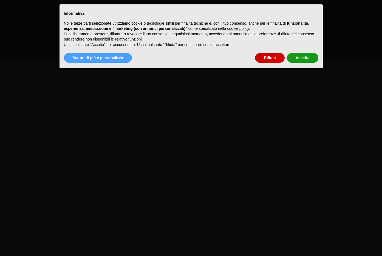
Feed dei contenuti (18, 45)
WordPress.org (14, 56)
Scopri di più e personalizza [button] (98, 58)
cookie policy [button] (238, 28)
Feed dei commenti (18, 50)
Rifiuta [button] (270, 58)
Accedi (6, 40)
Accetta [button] (303, 58)
